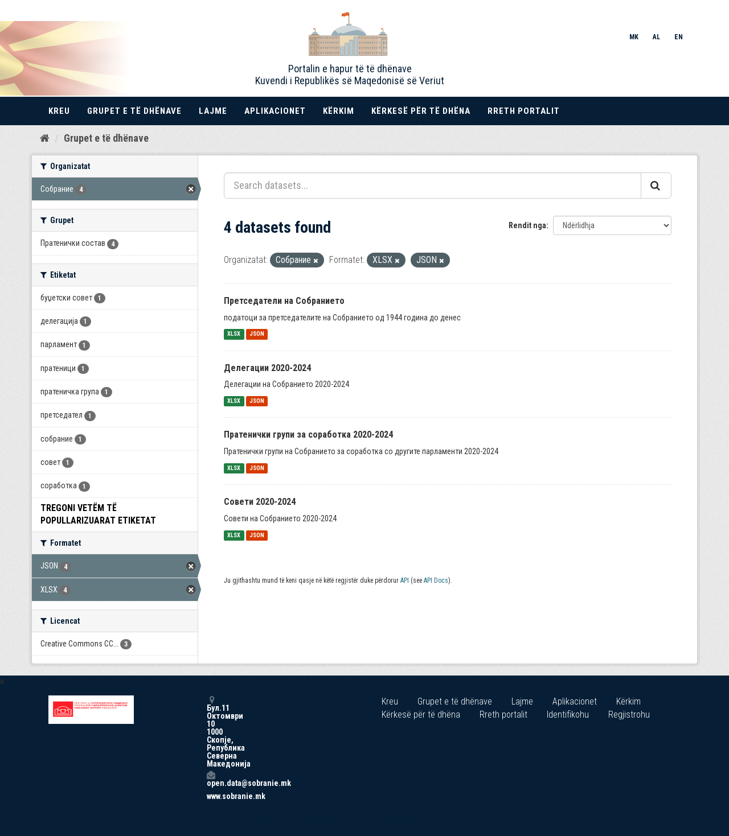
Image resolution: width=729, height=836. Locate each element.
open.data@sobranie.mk (211, 779)
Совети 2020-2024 (260, 501)
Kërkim (338, 111)
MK (633, 37)
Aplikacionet (275, 111)
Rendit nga (527, 225)
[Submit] (656, 185)
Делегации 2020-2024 (267, 368)
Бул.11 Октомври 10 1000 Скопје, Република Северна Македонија (211, 731)
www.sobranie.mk (211, 796)
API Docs (436, 580)
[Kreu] (45, 138)
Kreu (59, 111)
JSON (256, 334)
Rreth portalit (524, 111)
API (404, 580)
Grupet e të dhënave (134, 111)
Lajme (213, 111)
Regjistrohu (629, 714)
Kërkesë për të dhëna (420, 111)
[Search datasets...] (432, 185)
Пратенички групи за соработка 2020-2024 (308, 434)
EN (678, 37)
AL (656, 37)
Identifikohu (568, 714)
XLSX (233, 334)
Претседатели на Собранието (284, 300)
